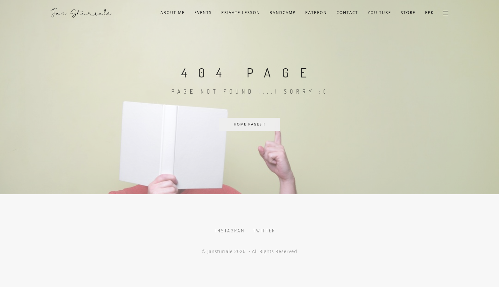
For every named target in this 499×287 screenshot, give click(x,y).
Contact (347, 12)
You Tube (379, 12)
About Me (172, 12)
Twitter (264, 230)
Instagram (230, 230)
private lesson (240, 12)
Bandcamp (283, 12)
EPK (429, 12)
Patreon (316, 12)
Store (408, 12)
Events (203, 12)
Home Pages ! (249, 124)
